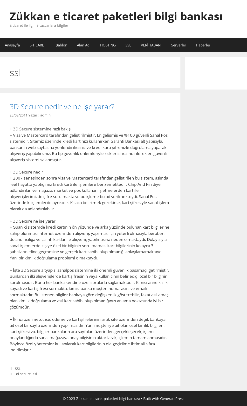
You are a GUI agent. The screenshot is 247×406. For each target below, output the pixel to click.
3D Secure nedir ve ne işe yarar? (62, 106)
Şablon (61, 45)
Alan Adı (83, 45)
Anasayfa (12, 45)
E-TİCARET (37, 45)
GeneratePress (172, 398)
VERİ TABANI (151, 45)
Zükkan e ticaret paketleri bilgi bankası (116, 16)
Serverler (178, 45)
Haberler (203, 45)
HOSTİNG (108, 45)
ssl (35, 374)
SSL (128, 45)
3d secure (23, 374)
